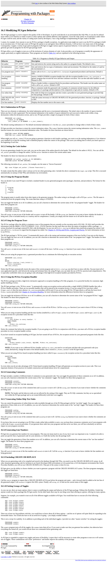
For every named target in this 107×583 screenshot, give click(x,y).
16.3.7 (3, 414)
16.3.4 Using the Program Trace (14, 226)
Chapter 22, (33, 300)
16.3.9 (3, 474)
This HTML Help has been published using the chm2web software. (90, 581)
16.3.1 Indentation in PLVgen (13, 107)
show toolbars (72, 3)
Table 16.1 (52, 53)
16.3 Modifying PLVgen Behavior (19, 30)
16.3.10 (4, 504)
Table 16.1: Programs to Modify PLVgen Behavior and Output (53, 58)
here (36, 3)
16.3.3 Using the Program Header (15, 179)
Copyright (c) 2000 (6, 578)
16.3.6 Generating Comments (13, 386)
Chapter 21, (66, 235)
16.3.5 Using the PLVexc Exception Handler (19, 285)
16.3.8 (3, 446)
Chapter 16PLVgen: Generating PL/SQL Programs (28, 21)
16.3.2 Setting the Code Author (13, 148)
